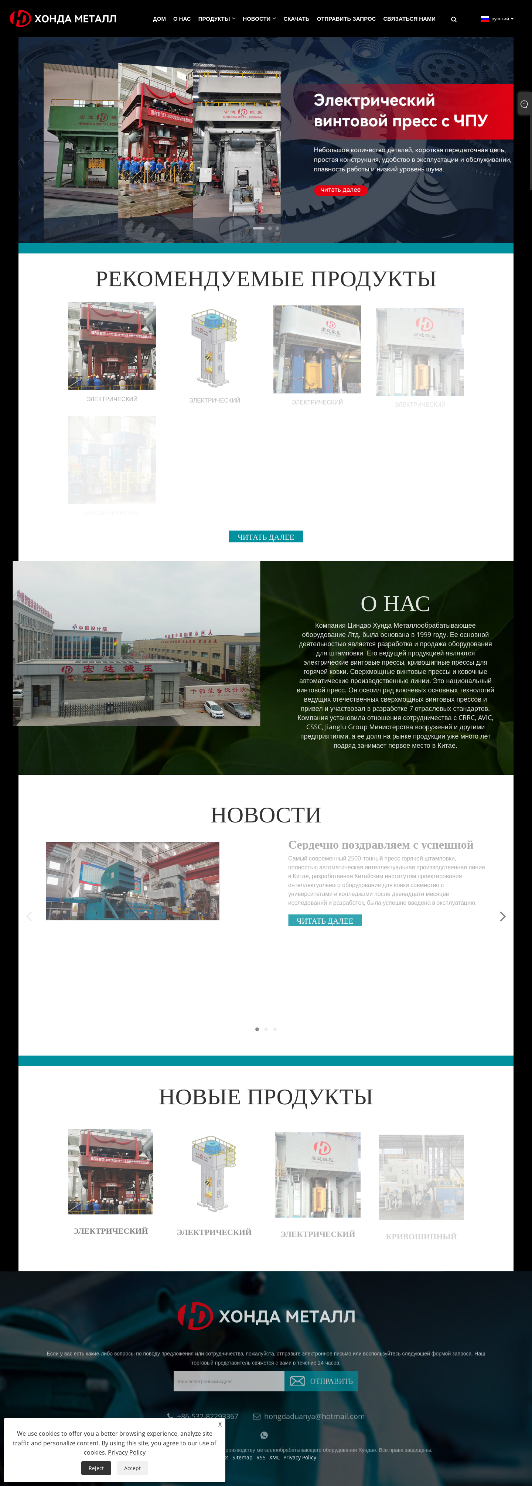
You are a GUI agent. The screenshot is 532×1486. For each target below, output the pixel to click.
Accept (132, 1468)
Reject (96, 1468)
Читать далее (266, 536)
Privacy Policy (127, 1452)
